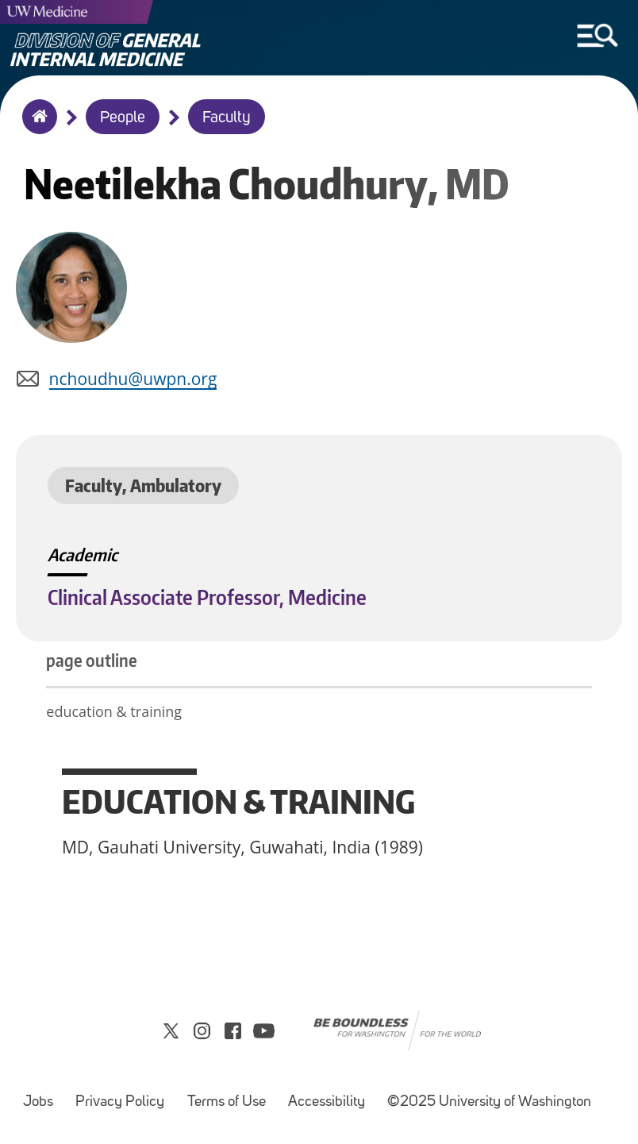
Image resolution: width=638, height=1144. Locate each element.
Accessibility (326, 1102)
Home (36, 127)
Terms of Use (226, 1102)
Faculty (226, 118)
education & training (115, 711)
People (122, 118)
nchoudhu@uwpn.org (133, 379)
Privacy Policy (119, 1102)
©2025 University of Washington (489, 1102)
